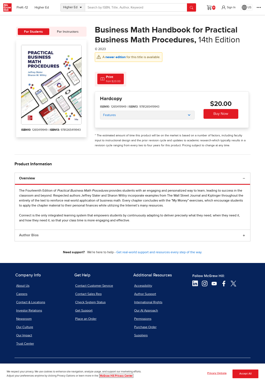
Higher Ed (42, 7)
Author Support (145, 294)
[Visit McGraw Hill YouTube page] (214, 283)
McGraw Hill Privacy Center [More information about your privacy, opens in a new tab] (116, 376)
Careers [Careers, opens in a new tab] (21, 294)
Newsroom (24, 318)
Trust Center (25, 343)
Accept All (245, 374)
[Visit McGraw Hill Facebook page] (224, 283)
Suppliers (141, 335)
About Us (22, 285)
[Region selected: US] (247, 7)
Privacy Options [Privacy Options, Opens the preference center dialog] (216, 374)
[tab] (110, 79)
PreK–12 (22, 7)
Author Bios (29, 235)
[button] (228, 7)
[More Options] (259, 7)
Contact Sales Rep (88, 294)
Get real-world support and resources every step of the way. (159, 252)
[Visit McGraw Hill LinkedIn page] (195, 283)
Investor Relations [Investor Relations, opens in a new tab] (29, 310)
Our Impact (24, 335)
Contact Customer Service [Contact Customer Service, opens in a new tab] (94, 285)
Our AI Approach (146, 310)
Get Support (84, 310)
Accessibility (143, 285)
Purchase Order (145, 327)
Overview (27, 178)
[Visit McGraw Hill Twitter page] (233, 283)
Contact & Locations (30, 302)
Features (109, 115)
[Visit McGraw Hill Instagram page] (204, 283)
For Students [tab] (33, 31)
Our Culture (24, 327)
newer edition (115, 57)
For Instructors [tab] (68, 31)
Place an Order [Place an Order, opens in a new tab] (85, 318)
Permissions (142, 318)
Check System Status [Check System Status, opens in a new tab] (90, 302)
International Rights (148, 302)
